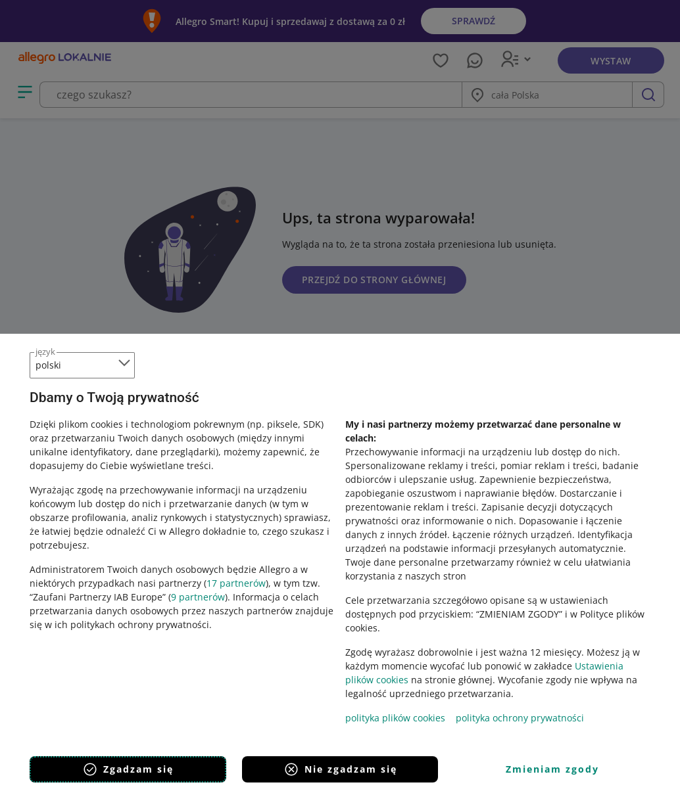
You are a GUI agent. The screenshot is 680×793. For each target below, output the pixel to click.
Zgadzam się (128, 769)
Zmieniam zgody (552, 769)
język (45, 351)
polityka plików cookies (395, 718)
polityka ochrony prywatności (520, 718)
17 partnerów (236, 583)
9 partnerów (198, 597)
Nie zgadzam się (340, 769)
